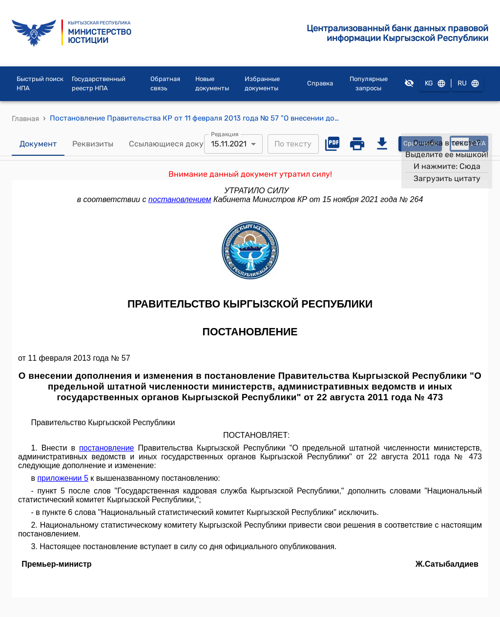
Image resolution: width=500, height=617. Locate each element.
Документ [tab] (38, 144)
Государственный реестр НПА (98, 83)
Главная (25, 118)
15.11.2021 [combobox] (229, 143)
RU (467, 84)
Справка (320, 83)
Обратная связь (165, 83)
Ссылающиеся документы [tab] (178, 144)
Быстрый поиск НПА (40, 83)
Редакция (225, 133)
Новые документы (212, 83)
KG (434, 84)
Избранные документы (262, 83)
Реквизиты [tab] (92, 144)
